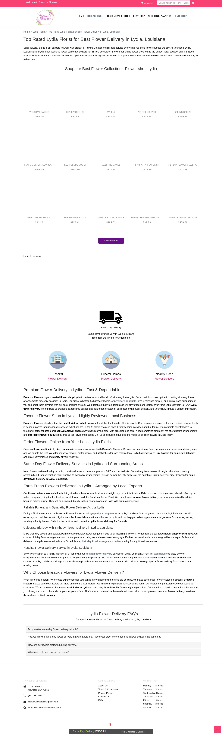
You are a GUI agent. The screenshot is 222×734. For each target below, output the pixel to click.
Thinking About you (39, 217)
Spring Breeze (183, 111)
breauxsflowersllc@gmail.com (43, 701)
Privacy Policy (105, 693)
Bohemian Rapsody (75, 217)
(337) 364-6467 (36, 695)
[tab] (113, 629)
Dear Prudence (75, 111)
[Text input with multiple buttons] (173, 2)
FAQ (100, 700)
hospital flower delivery (99, 553)
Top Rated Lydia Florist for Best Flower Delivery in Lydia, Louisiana (84, 32)
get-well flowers (159, 553)
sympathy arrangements (103, 513)
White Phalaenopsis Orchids (147, 217)
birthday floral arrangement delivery (102, 541)
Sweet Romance (111, 164)
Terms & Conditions (108, 689)
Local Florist (39, 32)
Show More (111, 240)
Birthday (139, 16)
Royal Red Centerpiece (111, 217)
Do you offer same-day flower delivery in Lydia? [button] (53, 629)
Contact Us (103, 696)
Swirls (111, 111)
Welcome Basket (39, 111)
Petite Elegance (147, 111)
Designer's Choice (118, 16)
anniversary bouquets (123, 401)
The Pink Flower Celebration (183, 164)
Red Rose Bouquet (75, 164)
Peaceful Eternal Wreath (39, 164)
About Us (103, 685)
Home (80, 16)
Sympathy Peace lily (147, 164)
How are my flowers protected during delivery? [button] (52, 645)
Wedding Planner (159, 16)
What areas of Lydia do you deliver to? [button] (48, 652)
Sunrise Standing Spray (183, 217)
